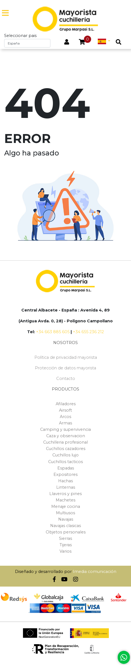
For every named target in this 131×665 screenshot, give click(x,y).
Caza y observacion (65, 435)
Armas (65, 423)
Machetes (65, 500)
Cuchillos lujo (65, 455)
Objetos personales (66, 532)
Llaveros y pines (65, 493)
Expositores (65, 474)
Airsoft (65, 410)
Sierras (65, 538)
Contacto (65, 378)
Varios (65, 551)
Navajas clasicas (65, 525)
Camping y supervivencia (65, 429)
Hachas (65, 480)
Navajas (65, 519)
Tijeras (66, 544)
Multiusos (65, 512)
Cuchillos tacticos (65, 461)
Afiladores (66, 403)
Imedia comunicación (94, 571)
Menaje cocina (65, 506)
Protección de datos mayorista (65, 367)
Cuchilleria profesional (65, 442)
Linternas (65, 487)
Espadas (65, 468)
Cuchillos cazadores (65, 448)
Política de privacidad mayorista (65, 357)
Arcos (65, 416)
